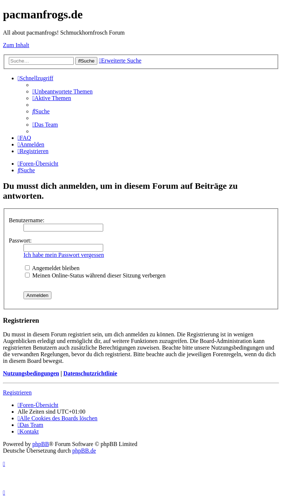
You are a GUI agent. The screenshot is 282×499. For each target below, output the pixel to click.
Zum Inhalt (16, 45)
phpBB (40, 444)
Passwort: (20, 240)
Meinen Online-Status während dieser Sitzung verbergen (95, 275)
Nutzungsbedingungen (31, 373)
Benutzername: (26, 220)
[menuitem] (62, 91)
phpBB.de (84, 450)
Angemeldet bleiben (52, 268)
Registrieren (17, 392)
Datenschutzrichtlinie (90, 373)
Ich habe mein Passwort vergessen (64, 255)
